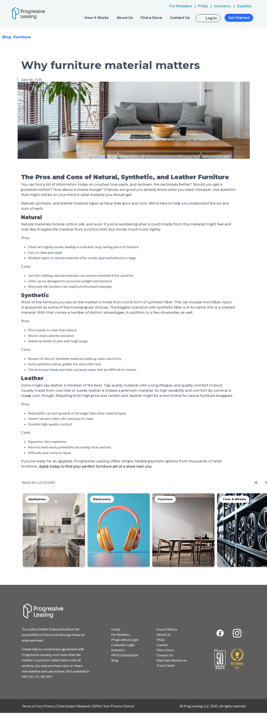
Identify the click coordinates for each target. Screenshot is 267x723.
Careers (162, 645)
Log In (211, 18)
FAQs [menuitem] (203, 6)
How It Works (97, 18)
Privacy (49, 706)
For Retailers (120, 634)
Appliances (37, 499)
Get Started (238, 18)
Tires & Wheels (234, 499)
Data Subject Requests (74, 706)
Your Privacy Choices (118, 706)
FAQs (160, 639)
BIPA (97, 706)
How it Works (166, 629)
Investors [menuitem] (222, 6)
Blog (6, 37)
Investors (118, 650)
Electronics (102, 499)
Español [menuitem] (244, 6)
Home (115, 629)
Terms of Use (31, 706)
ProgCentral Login (124, 639)
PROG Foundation (124, 655)
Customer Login (123, 645)
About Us (125, 18)
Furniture (22, 37)
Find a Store (151, 18)
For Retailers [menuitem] (180, 6)
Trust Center (165, 665)
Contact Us (180, 18)
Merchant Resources (171, 660)
